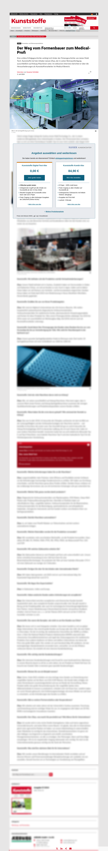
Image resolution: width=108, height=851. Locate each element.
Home (13, 36)
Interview (20, 72)
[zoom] (95, 131)
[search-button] (94, 28)
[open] (89, 73)
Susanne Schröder (33, 72)
